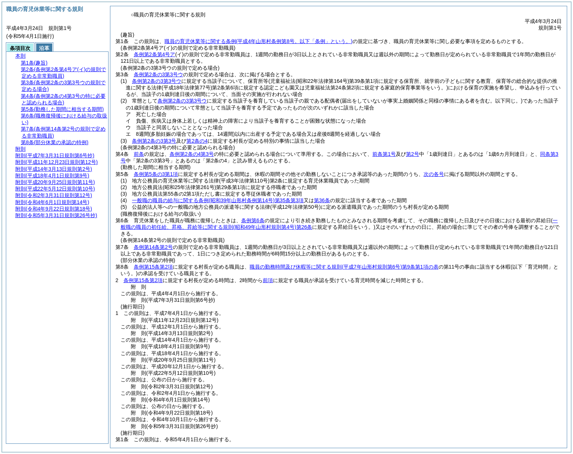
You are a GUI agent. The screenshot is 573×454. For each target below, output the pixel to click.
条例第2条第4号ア (154, 54)
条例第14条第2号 (153, 247)
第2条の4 (197, 141)
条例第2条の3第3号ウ (158, 74)
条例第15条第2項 (153, 267)
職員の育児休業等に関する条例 (258, 41)
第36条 (322, 200)
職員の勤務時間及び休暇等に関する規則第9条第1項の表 (344, 267)
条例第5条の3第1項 (156, 174)
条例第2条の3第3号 (154, 141)
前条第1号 (384, 154)
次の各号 (434, 174)
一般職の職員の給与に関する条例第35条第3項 (218, 200)
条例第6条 (253, 220)
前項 (268, 280)
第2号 (412, 154)
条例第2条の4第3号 (192, 154)
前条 (139, 154)
